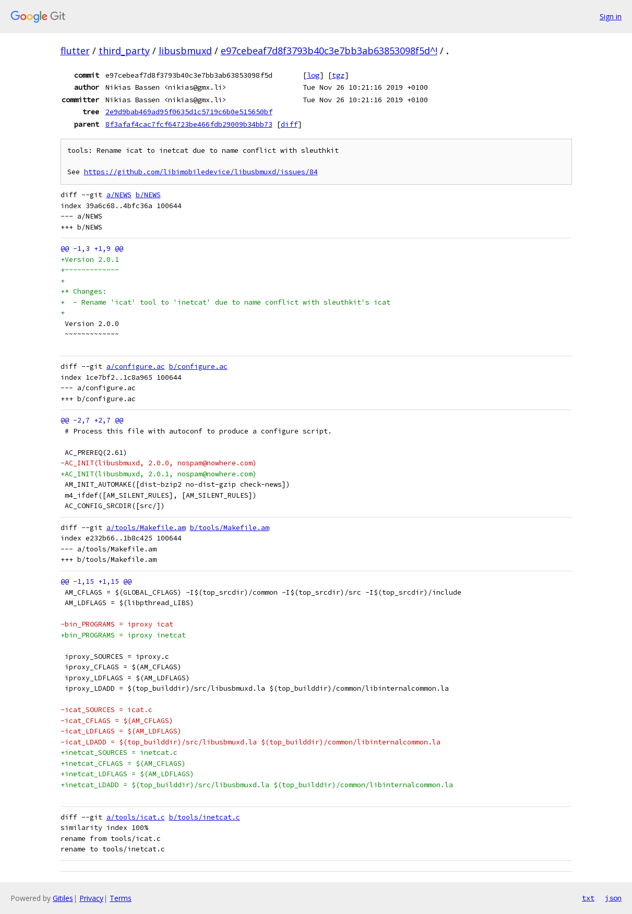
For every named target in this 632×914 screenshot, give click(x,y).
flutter (75, 50)
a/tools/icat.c (135, 817)
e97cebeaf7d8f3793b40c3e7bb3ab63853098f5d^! (329, 50)
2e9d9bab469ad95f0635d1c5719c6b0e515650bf (188, 111)
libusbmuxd (185, 50)
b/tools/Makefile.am (229, 527)
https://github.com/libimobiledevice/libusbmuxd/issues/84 (201, 171)
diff (289, 124)
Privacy (91, 898)
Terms (121, 898)
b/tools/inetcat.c (204, 817)
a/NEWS (119, 194)
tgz (338, 75)
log (313, 75)
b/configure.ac (198, 366)
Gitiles (63, 898)
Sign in (611, 16)
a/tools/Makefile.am (146, 527)
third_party (124, 50)
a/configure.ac (135, 366)
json (613, 898)
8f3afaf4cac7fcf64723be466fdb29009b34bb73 (188, 124)
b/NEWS (148, 194)
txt (588, 898)
